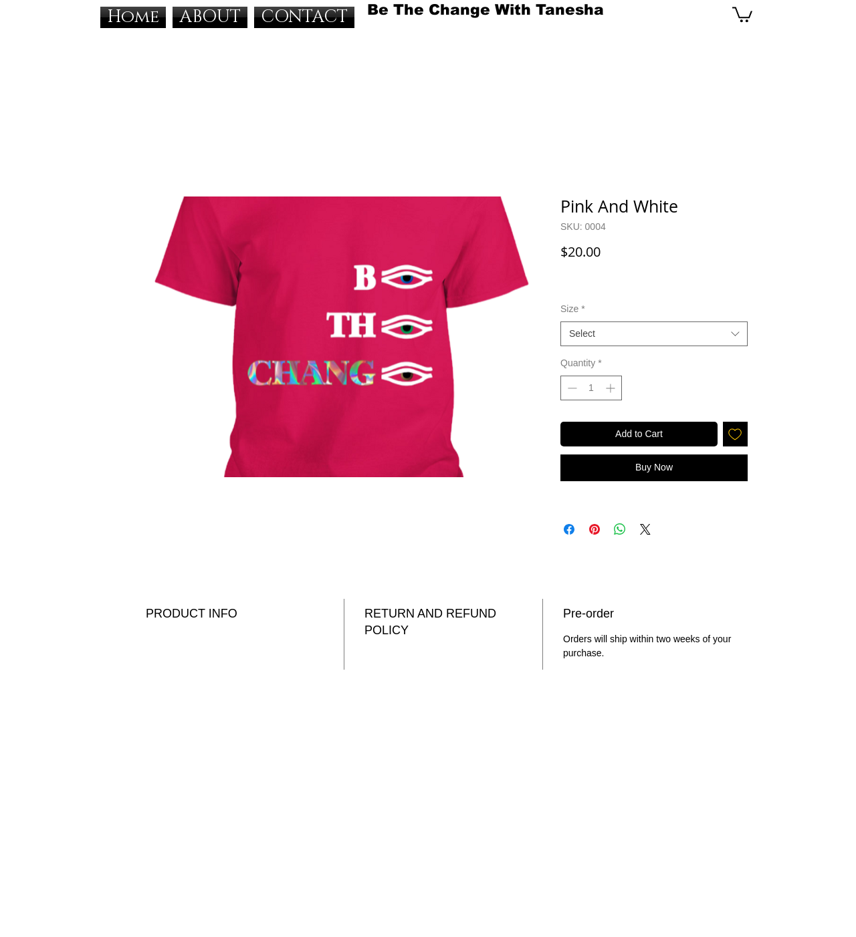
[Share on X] (645, 529)
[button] (742, 13)
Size (572, 308)
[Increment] (611, 388)
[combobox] (654, 334)
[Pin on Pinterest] (594, 529)
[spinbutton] (591, 388)
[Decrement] (570, 388)
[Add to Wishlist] (735, 434)
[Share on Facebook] (569, 529)
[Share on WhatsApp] (620, 529)
